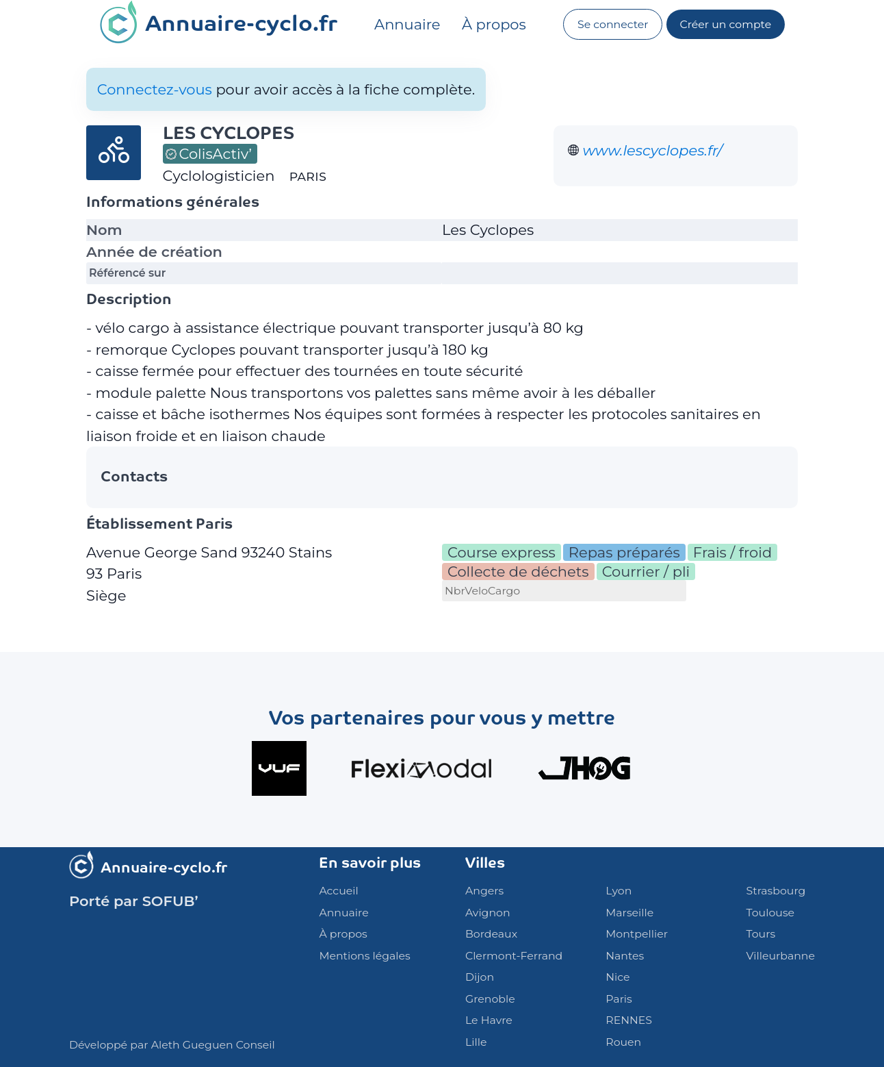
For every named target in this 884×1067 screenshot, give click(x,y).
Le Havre (488, 1020)
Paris (619, 998)
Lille (476, 1042)
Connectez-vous (154, 89)
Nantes (625, 955)
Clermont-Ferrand (513, 955)
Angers (484, 890)
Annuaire (407, 24)
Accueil (338, 890)
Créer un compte (726, 24)
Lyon (619, 890)
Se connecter (613, 24)
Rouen (623, 1042)
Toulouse (770, 912)
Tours (761, 933)
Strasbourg (776, 890)
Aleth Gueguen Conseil (213, 1044)
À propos (494, 24)
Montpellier (637, 933)
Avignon (487, 912)
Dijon (479, 976)
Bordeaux (491, 933)
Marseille (629, 912)
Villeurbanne (780, 955)
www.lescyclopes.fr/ (653, 150)
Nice (617, 976)
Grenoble (490, 998)
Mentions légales (364, 955)
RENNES (629, 1020)
